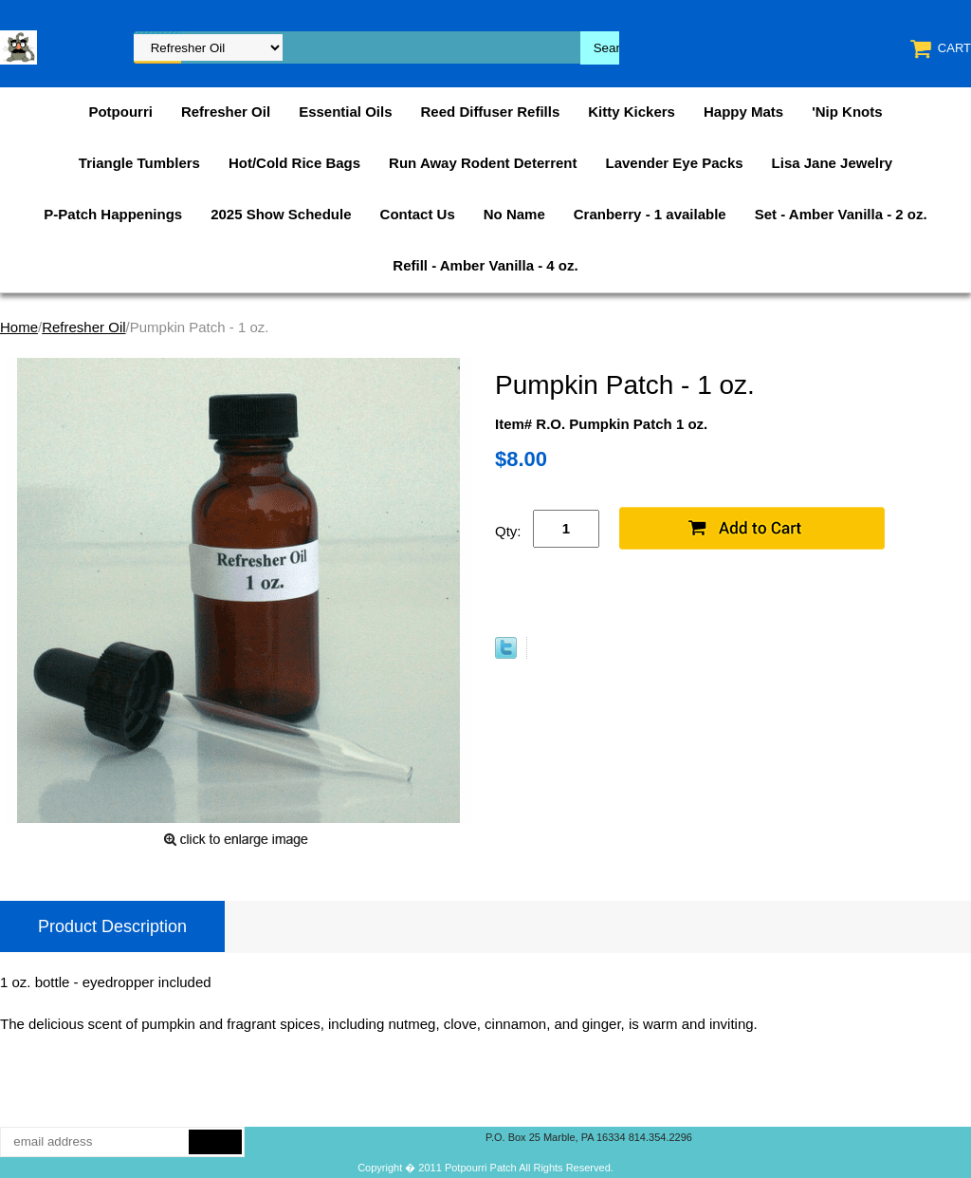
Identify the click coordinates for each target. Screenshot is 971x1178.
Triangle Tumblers (139, 163)
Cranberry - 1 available (650, 214)
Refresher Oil (225, 111)
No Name (514, 214)
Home (19, 327)
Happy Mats (743, 111)
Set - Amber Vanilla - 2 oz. (841, 214)
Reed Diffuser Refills (490, 111)
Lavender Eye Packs (673, 163)
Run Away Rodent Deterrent (483, 163)
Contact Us (417, 214)
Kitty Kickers (631, 111)
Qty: (508, 531)
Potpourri (120, 111)
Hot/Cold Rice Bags (294, 163)
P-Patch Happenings (113, 214)
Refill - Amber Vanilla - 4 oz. (485, 265)
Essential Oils (345, 111)
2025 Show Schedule (281, 214)
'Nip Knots (847, 111)
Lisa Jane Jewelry (832, 163)
